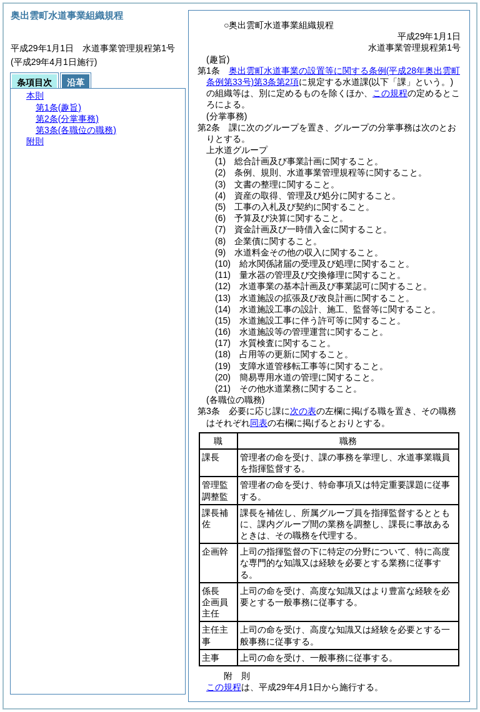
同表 (259, 423)
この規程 (390, 93)
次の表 (303, 411)
